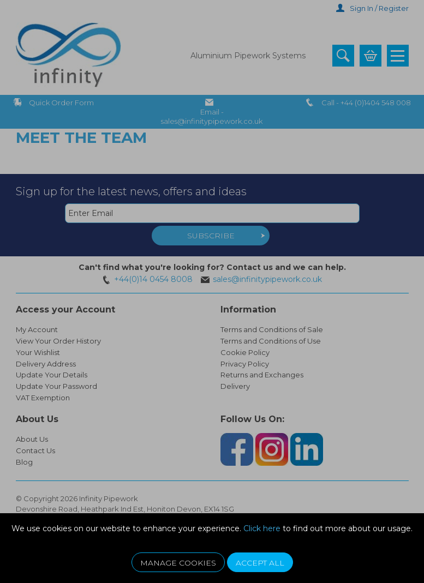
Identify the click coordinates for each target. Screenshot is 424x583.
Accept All (260, 563)
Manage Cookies (178, 563)
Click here (261, 528)
